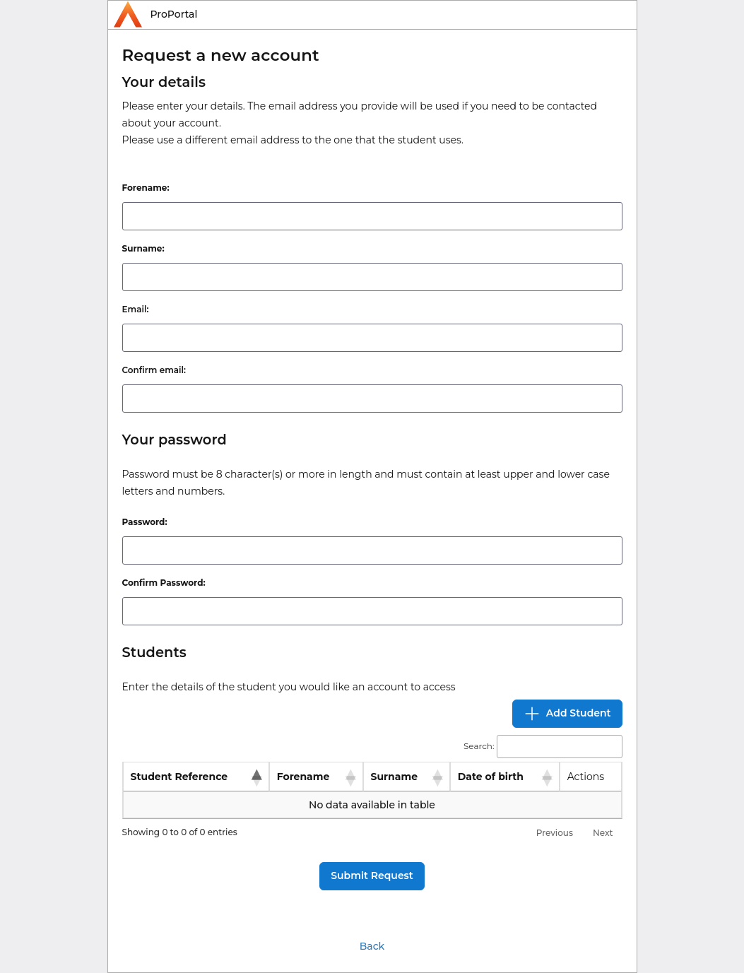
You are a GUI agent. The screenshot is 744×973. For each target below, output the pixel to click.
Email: (135, 309)
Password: (144, 522)
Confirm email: (154, 370)
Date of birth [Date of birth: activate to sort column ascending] (491, 776)
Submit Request (372, 875)
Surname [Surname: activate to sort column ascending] (394, 776)
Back (372, 946)
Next (603, 832)
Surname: (143, 248)
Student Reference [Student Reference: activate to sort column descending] (179, 776)
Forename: (146, 187)
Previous (554, 832)
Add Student (567, 713)
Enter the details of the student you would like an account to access (289, 686)
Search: (542, 746)
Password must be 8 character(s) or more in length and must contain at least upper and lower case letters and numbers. (366, 482)
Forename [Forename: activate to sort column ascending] (303, 776)
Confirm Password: (164, 582)
